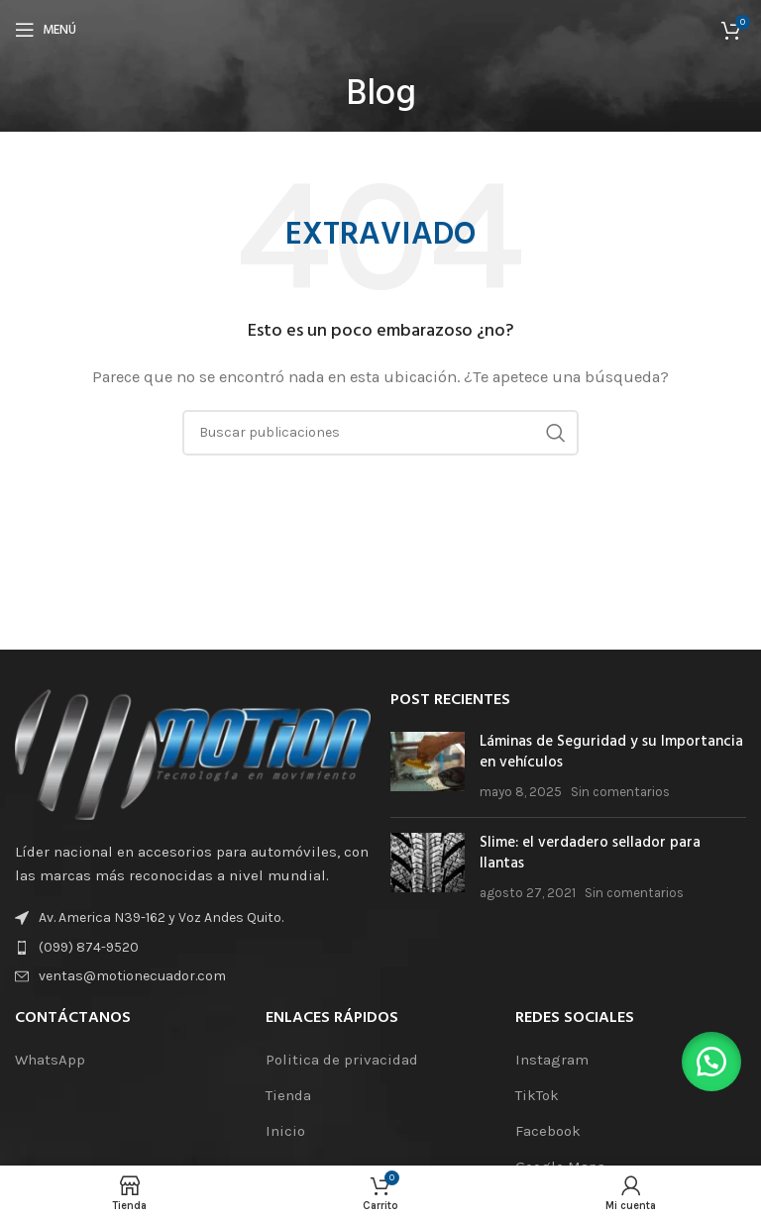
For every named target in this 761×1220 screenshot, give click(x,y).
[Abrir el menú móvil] (45, 30)
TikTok (537, 1095)
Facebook (548, 1131)
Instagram (552, 1059)
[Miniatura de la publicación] (427, 767)
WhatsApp (50, 1059)
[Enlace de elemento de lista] (193, 948)
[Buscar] (380, 433)
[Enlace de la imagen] (193, 753)
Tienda (288, 1095)
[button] (711, 1061)
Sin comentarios (620, 791)
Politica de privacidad (342, 1059)
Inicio (285, 1131)
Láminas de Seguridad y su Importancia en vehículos (611, 752)
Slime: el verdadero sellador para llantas (590, 853)
